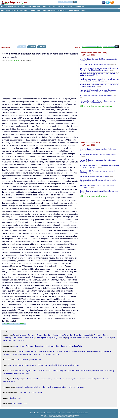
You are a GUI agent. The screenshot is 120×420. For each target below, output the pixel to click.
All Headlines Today (75, 346)
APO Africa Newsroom (16, 340)
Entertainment (24, 10)
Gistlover (90, 351)
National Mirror (62, 10)
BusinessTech (86, 371)
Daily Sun (30, 6)
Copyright (62, 412)
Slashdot (37, 387)
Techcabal (91, 379)
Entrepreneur (63, 371)
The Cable (107, 338)
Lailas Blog (98, 351)
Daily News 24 (44, 351)
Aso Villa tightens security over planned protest (96, 95)
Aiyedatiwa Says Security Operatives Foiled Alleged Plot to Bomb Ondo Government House (99, 80)
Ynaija (35, 354)
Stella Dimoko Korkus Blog (22, 354)
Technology (14, 10)
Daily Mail (25, 360)
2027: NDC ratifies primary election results (94, 64)
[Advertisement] (59, 28)
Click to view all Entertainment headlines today (96, 106)
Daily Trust (69, 6)
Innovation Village (46, 379)
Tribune (45, 10)
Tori (36, 351)
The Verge (80, 387)
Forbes (54, 371)
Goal (9, 365)
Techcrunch (19, 387)
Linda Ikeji (20, 351)
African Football (18, 365)
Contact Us (42, 412)
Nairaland (13, 398)
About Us (36, 412)
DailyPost (67, 351)
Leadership (52, 10)
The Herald (97, 335)
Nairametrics (19, 371)
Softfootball (49, 365)
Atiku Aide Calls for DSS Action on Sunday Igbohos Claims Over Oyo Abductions (97, 102)
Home (2, 6)
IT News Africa (59, 379)
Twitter (86, 412)
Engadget (62, 387)
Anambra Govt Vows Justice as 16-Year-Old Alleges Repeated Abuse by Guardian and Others (98, 91)
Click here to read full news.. (14, 324)
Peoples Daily (52, 338)
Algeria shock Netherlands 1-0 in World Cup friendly (98, 154)
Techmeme (29, 387)
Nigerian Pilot (71, 338)
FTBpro (40, 365)
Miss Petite (107, 351)
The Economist (74, 371)
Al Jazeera (32, 392)
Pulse (52, 351)
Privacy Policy (55, 412)
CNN (20, 392)
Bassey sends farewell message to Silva (94, 176)
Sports (8, 10)
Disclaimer (48, 412)
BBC (25, 392)
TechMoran (27, 379)
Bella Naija (29, 351)
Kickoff (56, 365)
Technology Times (72, 379)
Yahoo (40, 392)
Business (32, 10)
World (2, 10)
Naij (19, 398)
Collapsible (32, 46)
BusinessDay (72, 10)
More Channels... (82, 10)
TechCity (36, 379)
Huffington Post (35, 360)
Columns (64, 346)
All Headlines (9, 6)
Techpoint (18, 379)
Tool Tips (22, 46)
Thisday (23, 6)
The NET (59, 351)
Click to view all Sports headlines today (93, 196)
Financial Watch (97, 371)
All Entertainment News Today (49, 354)
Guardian (44, 6)
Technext (83, 379)
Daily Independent (79, 6)
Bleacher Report (30, 365)
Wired (44, 387)
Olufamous (7, 354)
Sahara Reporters (83, 338)
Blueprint (62, 338)
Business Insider (15, 60)
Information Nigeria (78, 351)
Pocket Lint (71, 387)
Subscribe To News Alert (72, 412)
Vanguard (37, 6)
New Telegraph (40, 338)
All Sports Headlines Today (69, 365)
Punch (17, 6)
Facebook (81, 412)
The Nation (52, 6)
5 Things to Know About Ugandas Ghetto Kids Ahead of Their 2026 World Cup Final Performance (99, 69)
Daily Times (60, 6)
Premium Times (96, 338)
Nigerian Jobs (22, 403)
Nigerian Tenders (31, 371)
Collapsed (42, 46)
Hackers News (53, 387)
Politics (39, 10)
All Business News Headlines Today (16, 373)
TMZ (19, 360)
